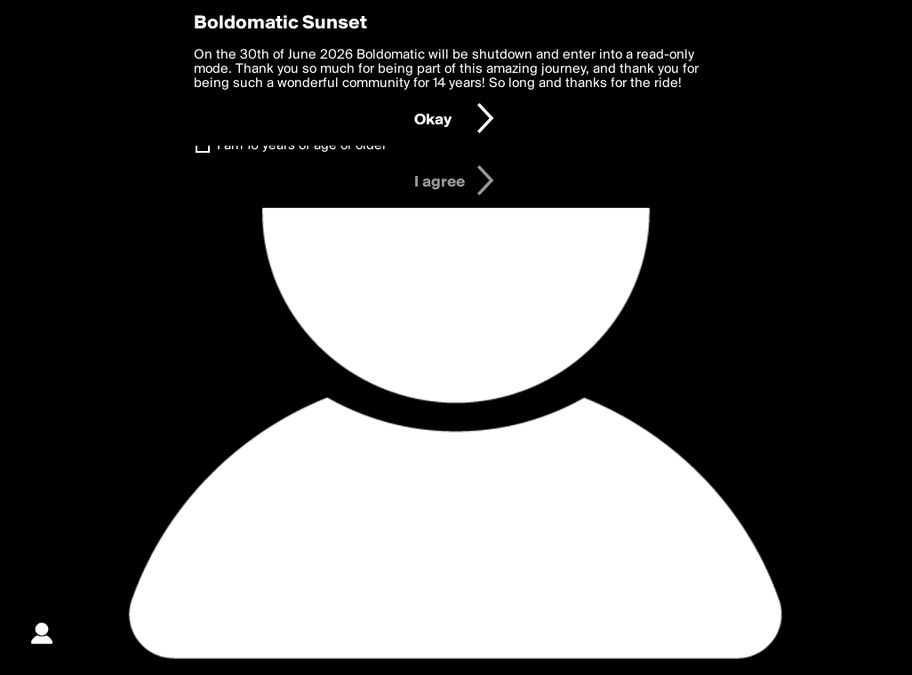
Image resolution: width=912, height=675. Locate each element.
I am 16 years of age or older (302, 146)
